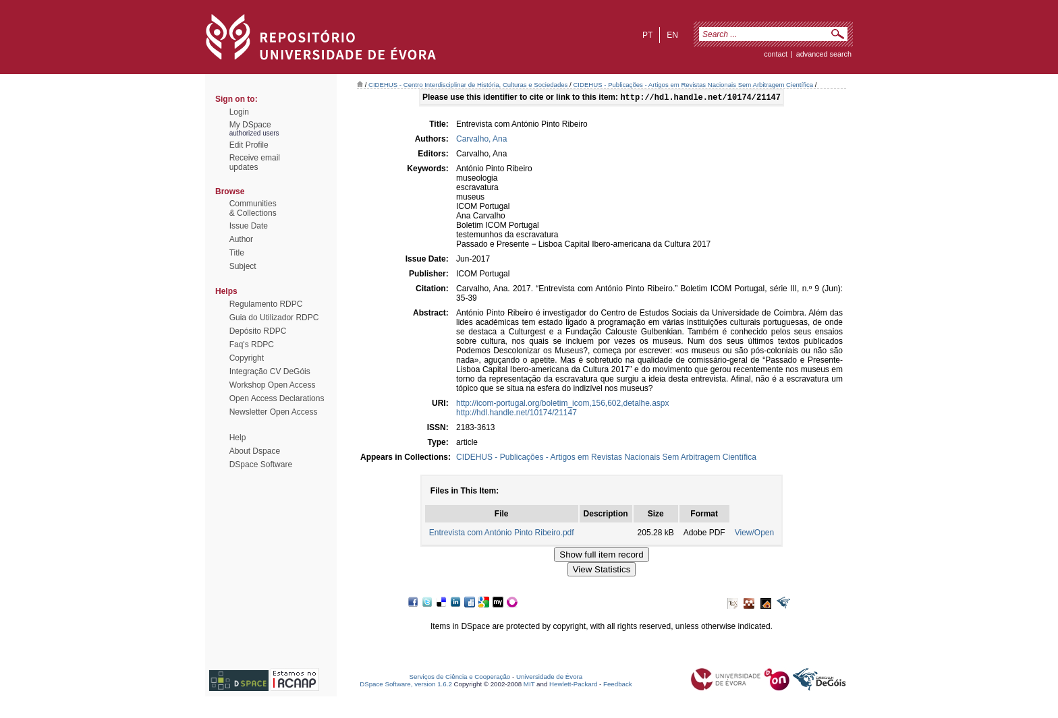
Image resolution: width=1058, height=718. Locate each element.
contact (775, 54)
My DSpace (250, 124)
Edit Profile (249, 145)
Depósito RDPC (258, 331)
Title (236, 253)
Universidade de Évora (549, 678)
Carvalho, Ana (481, 140)
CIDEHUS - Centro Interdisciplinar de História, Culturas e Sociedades (467, 84)
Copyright (246, 358)
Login (239, 112)
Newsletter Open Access (273, 412)
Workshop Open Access (272, 385)
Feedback (617, 685)
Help (237, 437)
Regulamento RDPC (266, 304)
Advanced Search (824, 54)
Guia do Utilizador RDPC (274, 317)
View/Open (754, 534)
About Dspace (254, 451)
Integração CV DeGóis (269, 371)
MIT (529, 685)
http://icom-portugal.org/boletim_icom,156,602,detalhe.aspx (562, 404)
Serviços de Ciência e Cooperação (460, 678)
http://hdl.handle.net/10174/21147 (516, 414)
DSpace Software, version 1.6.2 (406, 685)
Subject (242, 266)
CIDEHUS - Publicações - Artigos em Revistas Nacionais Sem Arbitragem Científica (693, 84)
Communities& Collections (253, 208)
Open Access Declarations (277, 398)
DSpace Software (260, 464)
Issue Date (248, 226)
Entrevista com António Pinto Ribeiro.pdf (501, 534)
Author (241, 239)
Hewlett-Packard (573, 685)
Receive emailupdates (254, 162)
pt (647, 35)
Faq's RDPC (251, 344)
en (672, 35)
